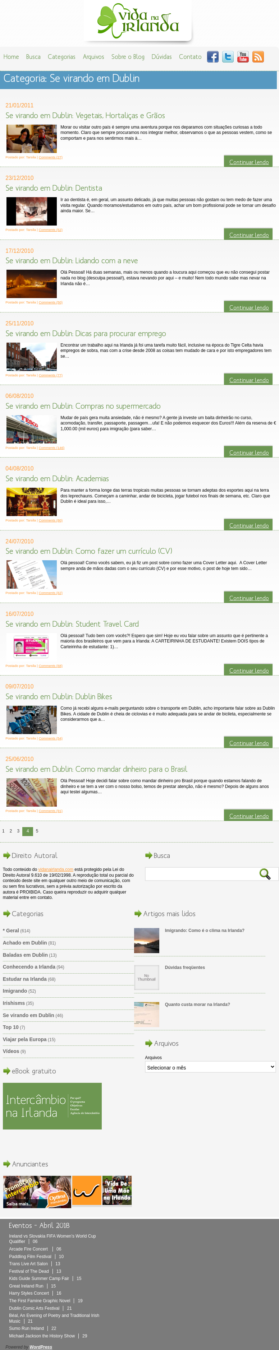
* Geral (11, 930)
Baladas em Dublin (25, 955)
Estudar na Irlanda (25, 979)
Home (11, 56)
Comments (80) (51, 520)
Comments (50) (51, 302)
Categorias (62, 56)
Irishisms (14, 1003)
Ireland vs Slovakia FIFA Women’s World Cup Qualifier (52, 1239)
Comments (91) (51, 811)
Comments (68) (51, 666)
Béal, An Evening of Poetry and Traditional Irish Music (54, 1318)
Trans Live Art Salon (34, 1263)
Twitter (228, 56)
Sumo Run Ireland (32, 1328)
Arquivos (93, 56)
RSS (258, 56)
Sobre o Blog (128, 56)
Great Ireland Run (32, 1286)
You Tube (243, 56)
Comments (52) (51, 230)
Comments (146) (51, 448)
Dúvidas (162, 56)
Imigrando (15, 991)
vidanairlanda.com (55, 869)
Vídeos (11, 1051)
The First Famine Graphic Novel (45, 1300)
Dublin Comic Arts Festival (40, 1308)
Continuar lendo (249, 162)
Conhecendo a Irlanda (29, 967)
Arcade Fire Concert (35, 1249)
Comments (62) (51, 593)
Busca (33, 56)
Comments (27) (51, 157)
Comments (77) (51, 375)
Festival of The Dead (35, 1271)
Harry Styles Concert (35, 1293)
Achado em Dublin (25, 943)
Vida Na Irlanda (139, 22)
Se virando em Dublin (28, 1015)
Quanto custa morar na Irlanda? (197, 1004)
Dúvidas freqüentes (185, 967)
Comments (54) (51, 738)
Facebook (213, 56)
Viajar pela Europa (25, 1039)
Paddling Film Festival (36, 1256)
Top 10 (11, 1027)
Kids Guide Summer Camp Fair (45, 1278)
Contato (190, 56)
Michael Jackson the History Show (48, 1336)
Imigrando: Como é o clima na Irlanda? (204, 930)
